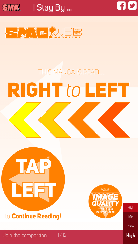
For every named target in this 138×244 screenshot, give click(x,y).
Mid (130, 217)
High (131, 207)
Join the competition (25, 235)
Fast (131, 225)
